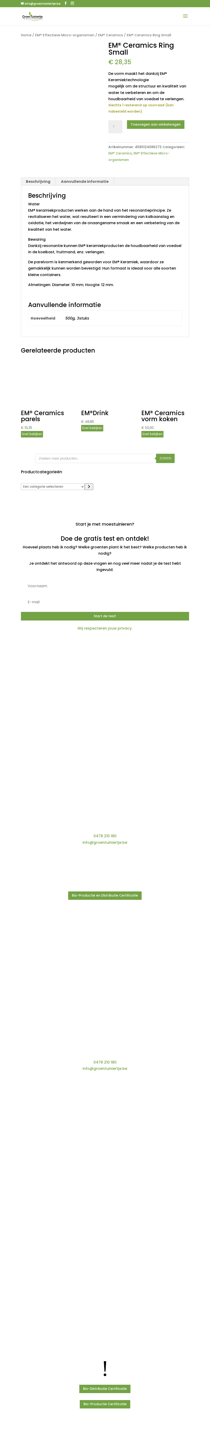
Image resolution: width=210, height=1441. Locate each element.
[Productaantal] (115, 126)
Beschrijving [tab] (38, 181)
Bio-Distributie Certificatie (105, 1388)
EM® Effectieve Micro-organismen (64, 35)
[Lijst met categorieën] (53, 487)
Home (26, 35)
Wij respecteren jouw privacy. (105, 628)
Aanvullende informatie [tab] (85, 181)
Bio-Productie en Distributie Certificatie (105, 895)
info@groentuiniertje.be (105, 842)
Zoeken (165, 458)
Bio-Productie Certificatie (105, 1404)
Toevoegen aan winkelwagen (156, 124)
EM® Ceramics (110, 35)
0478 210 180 (105, 836)
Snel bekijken (32, 434)
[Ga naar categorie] (89, 486)
